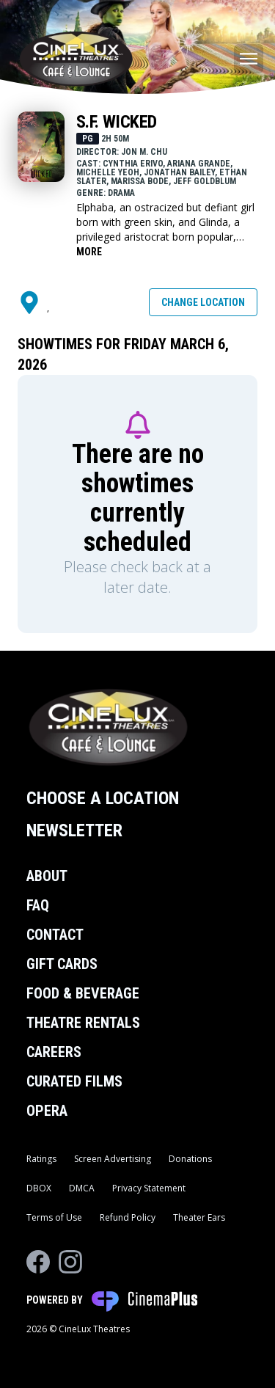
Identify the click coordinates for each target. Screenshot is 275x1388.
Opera (46, 1110)
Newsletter (74, 830)
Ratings (41, 1159)
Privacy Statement (149, 1188)
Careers (53, 1052)
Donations (190, 1159)
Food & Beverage (82, 993)
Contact (55, 934)
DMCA (82, 1188)
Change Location (203, 302)
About (46, 876)
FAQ (37, 905)
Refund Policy (127, 1217)
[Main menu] (248, 58)
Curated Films (74, 1081)
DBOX (38, 1188)
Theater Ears (199, 1217)
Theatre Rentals (83, 1022)
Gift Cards (62, 964)
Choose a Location (102, 798)
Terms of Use (54, 1217)
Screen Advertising (112, 1159)
